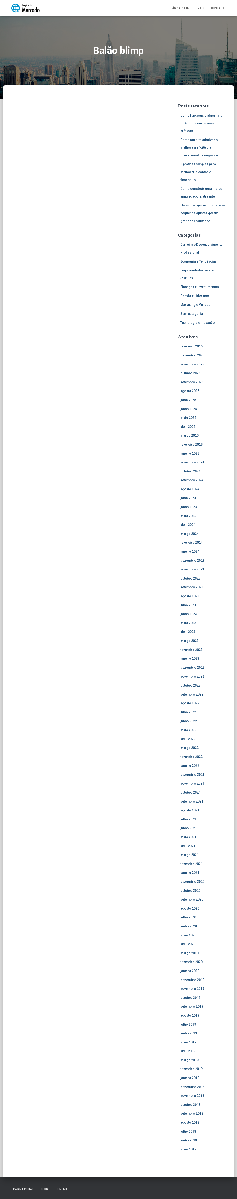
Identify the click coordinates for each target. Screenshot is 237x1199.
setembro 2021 (191, 801)
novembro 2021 (192, 783)
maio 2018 (188, 1149)
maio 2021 (188, 837)
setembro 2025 (191, 382)
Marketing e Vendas (195, 305)
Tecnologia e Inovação (197, 323)
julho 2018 (188, 1131)
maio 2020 (188, 935)
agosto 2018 (189, 1122)
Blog (200, 8)
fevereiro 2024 (191, 542)
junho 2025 (188, 409)
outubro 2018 (190, 1105)
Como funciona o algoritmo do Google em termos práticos (201, 123)
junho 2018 (188, 1140)
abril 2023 (187, 632)
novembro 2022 (192, 676)
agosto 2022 (189, 703)
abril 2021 (187, 846)
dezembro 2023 (192, 560)
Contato (217, 8)
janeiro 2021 (189, 872)
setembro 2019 (191, 1006)
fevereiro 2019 (191, 1069)
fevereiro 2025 (191, 444)
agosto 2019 (189, 1015)
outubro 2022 (190, 685)
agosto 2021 (189, 810)
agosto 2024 (189, 489)
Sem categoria (191, 314)
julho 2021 (188, 819)
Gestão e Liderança (195, 296)
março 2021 (189, 855)
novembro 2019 (192, 988)
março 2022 (189, 748)
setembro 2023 (191, 587)
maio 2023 (188, 623)
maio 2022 (188, 730)
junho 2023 (188, 614)
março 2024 (189, 534)
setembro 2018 (191, 1113)
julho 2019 (188, 1024)
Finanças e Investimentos (199, 287)
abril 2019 (187, 1051)
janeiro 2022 (189, 765)
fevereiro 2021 (191, 864)
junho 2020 (188, 926)
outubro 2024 (190, 471)
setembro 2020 (191, 899)
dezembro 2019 (192, 980)
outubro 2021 (190, 792)
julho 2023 (188, 605)
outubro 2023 (190, 578)
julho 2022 (188, 712)
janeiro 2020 (189, 971)
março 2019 (189, 1060)
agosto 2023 (189, 596)
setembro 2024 (191, 480)
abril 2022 (187, 739)
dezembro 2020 (192, 881)
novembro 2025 (192, 364)
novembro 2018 (192, 1096)
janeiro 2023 (189, 658)
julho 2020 (188, 917)
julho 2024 (188, 498)
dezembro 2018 (192, 1087)
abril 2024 (187, 525)
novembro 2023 (192, 569)
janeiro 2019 (189, 1078)
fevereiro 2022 (191, 757)
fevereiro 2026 (191, 346)
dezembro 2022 (192, 667)
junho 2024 (188, 507)
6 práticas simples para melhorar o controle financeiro (198, 171)
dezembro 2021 (192, 774)
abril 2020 (187, 944)
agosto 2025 (189, 391)
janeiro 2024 (189, 551)
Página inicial (180, 8)
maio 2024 (188, 516)
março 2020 (189, 953)
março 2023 (189, 641)
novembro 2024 (192, 462)
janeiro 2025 (189, 453)
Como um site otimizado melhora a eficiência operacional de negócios (199, 147)
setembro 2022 (191, 694)
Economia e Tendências (198, 261)
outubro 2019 (190, 998)
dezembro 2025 (192, 355)
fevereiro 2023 (191, 650)
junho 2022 (188, 721)
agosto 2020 (189, 908)
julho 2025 (188, 400)
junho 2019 (188, 1033)
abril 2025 (187, 427)
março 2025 (189, 435)
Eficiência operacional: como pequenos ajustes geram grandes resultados (202, 213)
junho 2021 (188, 828)
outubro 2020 (190, 890)
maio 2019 (188, 1042)
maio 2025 (188, 418)
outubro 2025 (190, 373)
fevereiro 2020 (191, 962)
